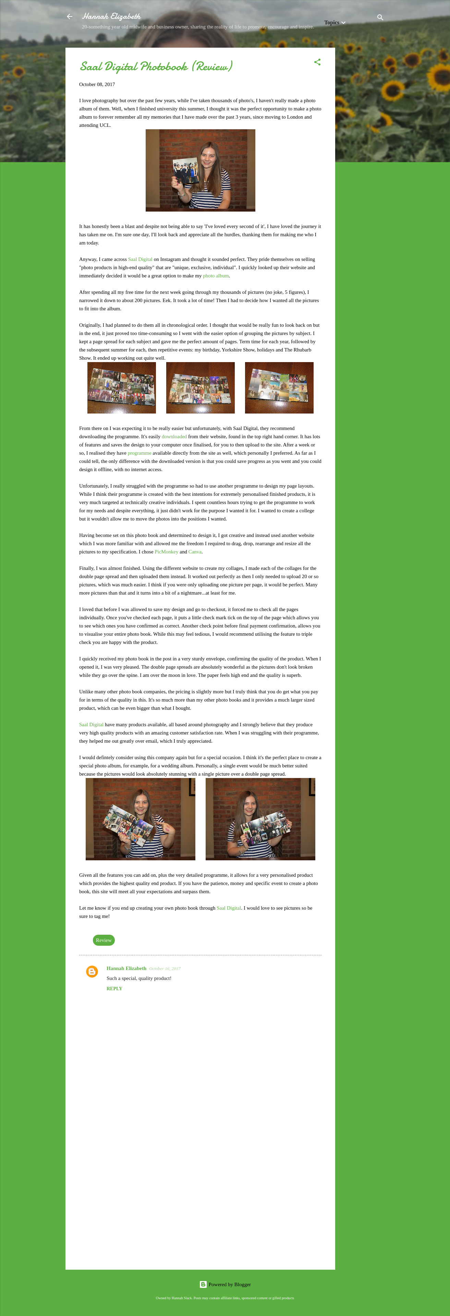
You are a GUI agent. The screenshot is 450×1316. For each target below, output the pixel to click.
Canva (195, 551)
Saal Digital (140, 259)
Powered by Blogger (225, 1284)
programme (140, 453)
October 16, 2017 (164, 968)
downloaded (175, 436)
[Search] (380, 18)
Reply (114, 988)
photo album (216, 275)
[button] (317, 63)
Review (104, 940)
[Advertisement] (363, 150)
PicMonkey (167, 551)
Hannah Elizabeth (111, 16)
